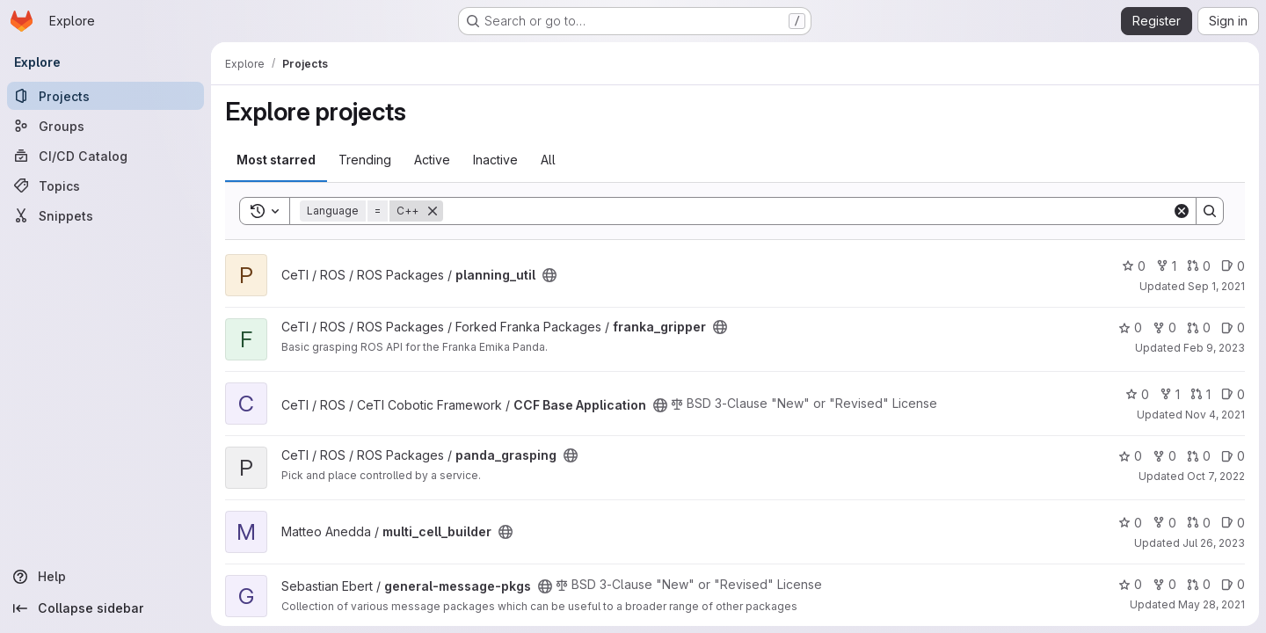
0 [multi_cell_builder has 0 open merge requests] (1199, 522)
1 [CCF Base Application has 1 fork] (1170, 394)
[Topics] (105, 185)
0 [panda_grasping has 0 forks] (1164, 455)
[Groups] (105, 126)
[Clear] (1181, 211)
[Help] (105, 577)
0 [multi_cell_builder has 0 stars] (1130, 522)
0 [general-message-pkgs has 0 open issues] (1233, 584)
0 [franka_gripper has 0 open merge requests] (1199, 327)
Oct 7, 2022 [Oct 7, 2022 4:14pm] (1216, 476)
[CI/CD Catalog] (105, 156)
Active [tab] (432, 159)
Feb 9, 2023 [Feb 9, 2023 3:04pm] (1214, 347)
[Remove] (432, 211)
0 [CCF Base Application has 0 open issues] (1233, 394)
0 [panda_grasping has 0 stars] (1130, 455)
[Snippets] (105, 215)
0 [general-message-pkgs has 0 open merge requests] (1199, 584)
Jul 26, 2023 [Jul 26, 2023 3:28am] (1213, 542)
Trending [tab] (364, 159)
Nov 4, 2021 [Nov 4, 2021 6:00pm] (1215, 414)
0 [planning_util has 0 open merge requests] (1199, 265)
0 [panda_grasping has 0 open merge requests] (1199, 455)
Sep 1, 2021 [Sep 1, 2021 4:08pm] (1216, 286)
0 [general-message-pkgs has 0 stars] (1130, 584)
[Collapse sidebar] (105, 608)
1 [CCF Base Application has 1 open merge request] (1200, 394)
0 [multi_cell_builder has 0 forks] (1164, 522)
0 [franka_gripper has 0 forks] (1164, 327)
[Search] (807, 211)
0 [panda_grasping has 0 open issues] (1233, 455)
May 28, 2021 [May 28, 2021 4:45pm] (1211, 604)
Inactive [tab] (495, 159)
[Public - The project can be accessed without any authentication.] (549, 275)
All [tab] (548, 159)
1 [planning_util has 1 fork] (1166, 265)
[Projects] (105, 96)
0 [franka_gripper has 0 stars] (1130, 327)
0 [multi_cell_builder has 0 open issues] (1233, 522)
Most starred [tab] (276, 159)
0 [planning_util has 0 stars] (1134, 265)
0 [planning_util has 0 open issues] (1233, 265)
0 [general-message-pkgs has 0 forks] (1164, 584)
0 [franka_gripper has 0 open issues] (1233, 327)
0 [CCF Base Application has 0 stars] (1137, 394)
